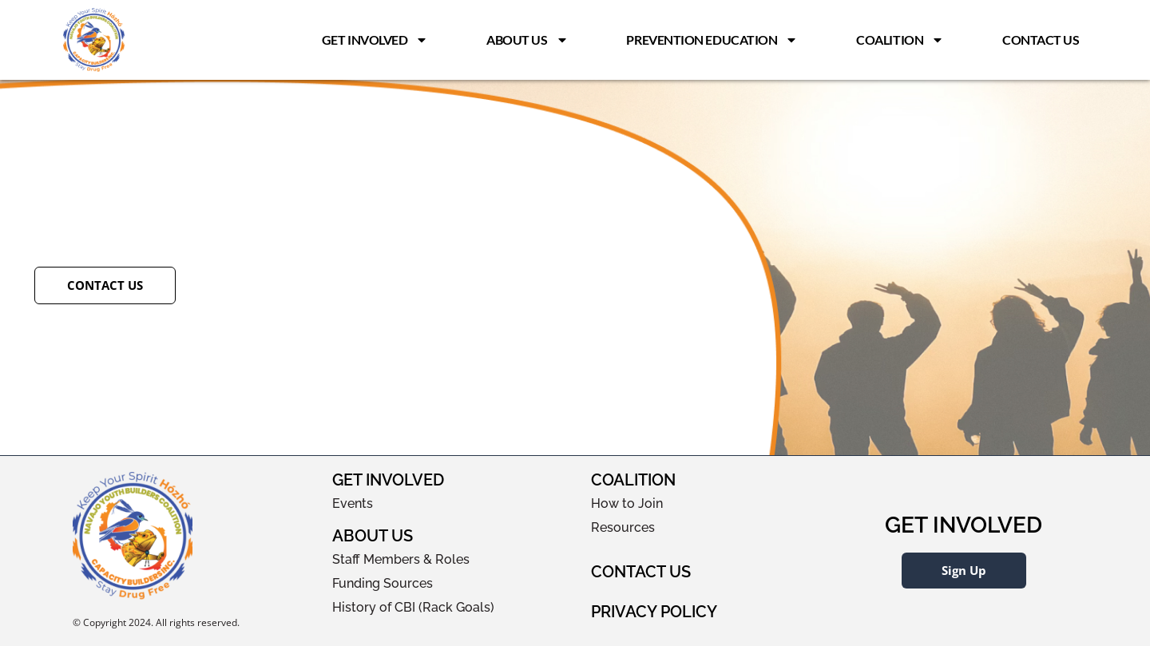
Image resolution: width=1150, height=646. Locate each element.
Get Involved (375, 40)
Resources (623, 527)
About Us (527, 40)
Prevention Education (712, 40)
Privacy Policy (654, 611)
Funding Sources (382, 583)
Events (352, 503)
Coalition (900, 40)
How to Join (627, 503)
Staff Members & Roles (401, 559)
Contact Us (1041, 39)
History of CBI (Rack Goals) (413, 607)
